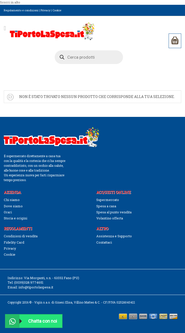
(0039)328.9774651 (28, 282)
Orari (8, 212)
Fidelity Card (14, 242)
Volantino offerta (109, 218)
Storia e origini (15, 218)
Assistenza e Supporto (114, 236)
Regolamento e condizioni (21, 10)
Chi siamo (12, 199)
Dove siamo (13, 206)
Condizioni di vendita (21, 236)
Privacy (45, 10)
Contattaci (104, 242)
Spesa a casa (106, 206)
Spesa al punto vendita (114, 212)
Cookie (56, 10)
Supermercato (107, 199)
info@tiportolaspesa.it (35, 287)
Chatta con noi (31, 321)
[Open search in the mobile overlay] (89, 57)
